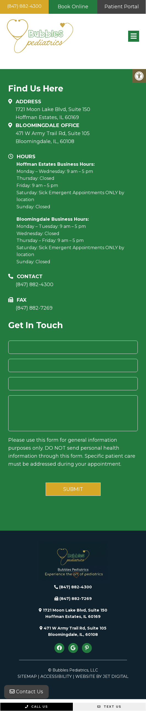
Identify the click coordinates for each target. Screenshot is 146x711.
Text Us (109, 707)
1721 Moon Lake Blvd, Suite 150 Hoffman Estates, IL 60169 (53, 113)
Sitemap (27, 676)
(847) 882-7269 (34, 308)
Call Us (36, 707)
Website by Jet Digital (101, 676)
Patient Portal (121, 7)
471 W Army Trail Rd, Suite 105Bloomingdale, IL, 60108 (53, 137)
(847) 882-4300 (24, 6)
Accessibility (56, 676)
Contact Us (26, 692)
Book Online (73, 7)
